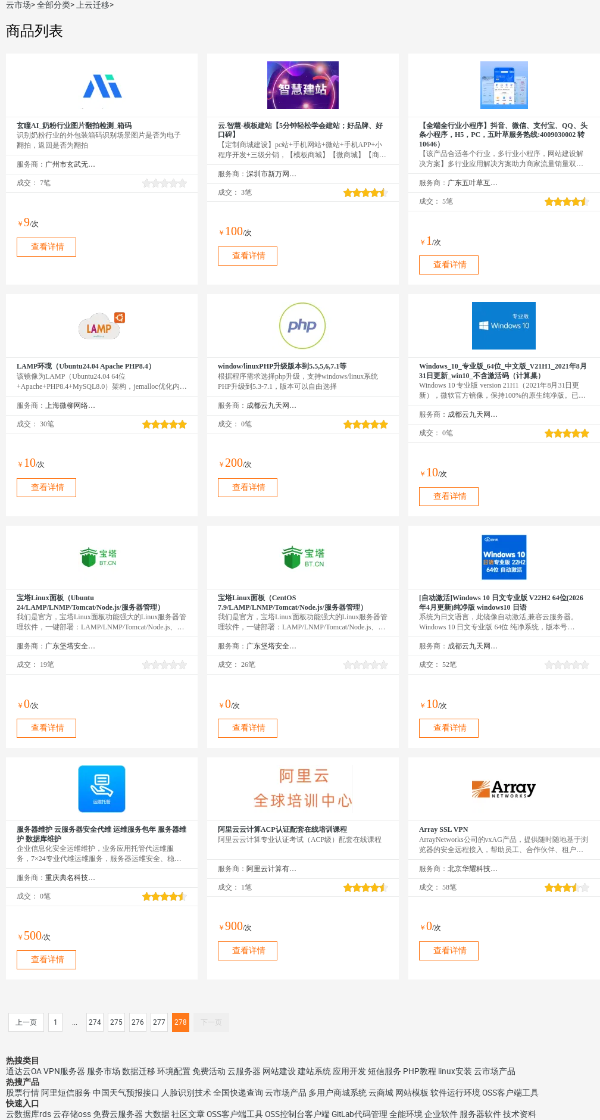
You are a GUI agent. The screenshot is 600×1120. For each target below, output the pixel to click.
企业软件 (441, 1114)
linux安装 (455, 1071)
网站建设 (279, 1071)
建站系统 (314, 1071)
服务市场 (103, 1071)
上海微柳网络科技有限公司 (70, 405)
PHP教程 (419, 1071)
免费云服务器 (118, 1114)
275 (116, 1022)
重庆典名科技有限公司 (70, 877)
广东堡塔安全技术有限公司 (70, 646)
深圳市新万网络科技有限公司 (271, 174)
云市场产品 (494, 1071)
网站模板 (412, 1092)
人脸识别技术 (186, 1092)
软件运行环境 (455, 1092)
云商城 (380, 1092)
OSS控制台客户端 (297, 1114)
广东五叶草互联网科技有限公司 (473, 183)
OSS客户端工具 (510, 1092)
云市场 (18, 5)
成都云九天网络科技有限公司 (271, 405)
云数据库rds (28, 1114)
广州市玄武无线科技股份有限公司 (70, 164)
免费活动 (209, 1071)
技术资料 (519, 1114)
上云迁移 (93, 5)
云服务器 (244, 1071)
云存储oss (72, 1114)
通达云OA (24, 1071)
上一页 (26, 1022)
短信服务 (384, 1071)
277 (159, 1022)
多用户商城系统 (337, 1092)
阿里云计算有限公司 (271, 869)
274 (95, 1022)
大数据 (157, 1114)
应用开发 (349, 1071)
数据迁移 (138, 1071)
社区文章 (188, 1114)
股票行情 (22, 1092)
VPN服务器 (64, 1071)
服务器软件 (480, 1114)
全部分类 (53, 5)
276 (138, 1022)
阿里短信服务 (66, 1092)
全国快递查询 (238, 1092)
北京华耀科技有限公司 (473, 869)
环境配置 (173, 1071)
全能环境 (406, 1114)
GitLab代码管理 (360, 1114)
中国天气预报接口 (126, 1092)
